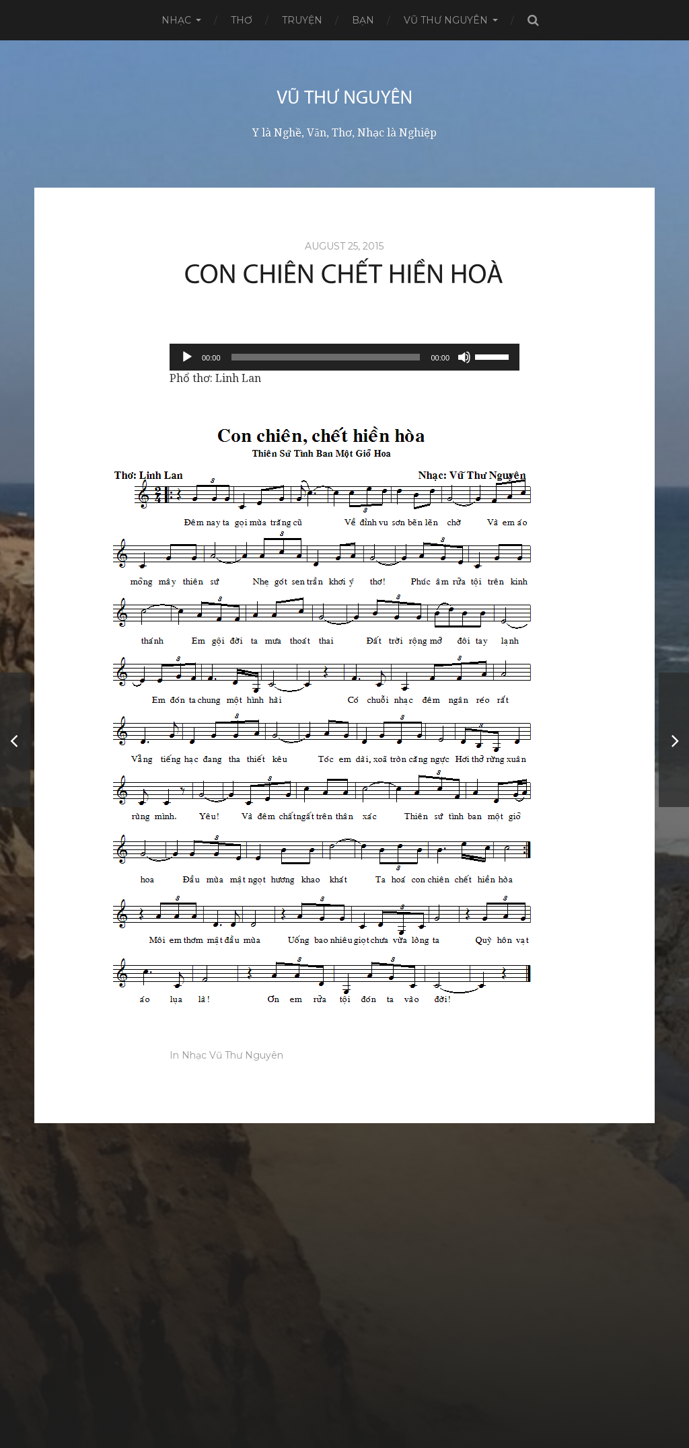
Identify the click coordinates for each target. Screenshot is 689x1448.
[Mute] (464, 357)
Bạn (363, 20)
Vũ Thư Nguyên (446, 20)
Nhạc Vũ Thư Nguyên (232, 1055)
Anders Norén (368, 1403)
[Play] (187, 357)
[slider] (326, 357)
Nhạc (176, 20)
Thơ (241, 20)
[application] (344, 357)
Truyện (302, 20)
